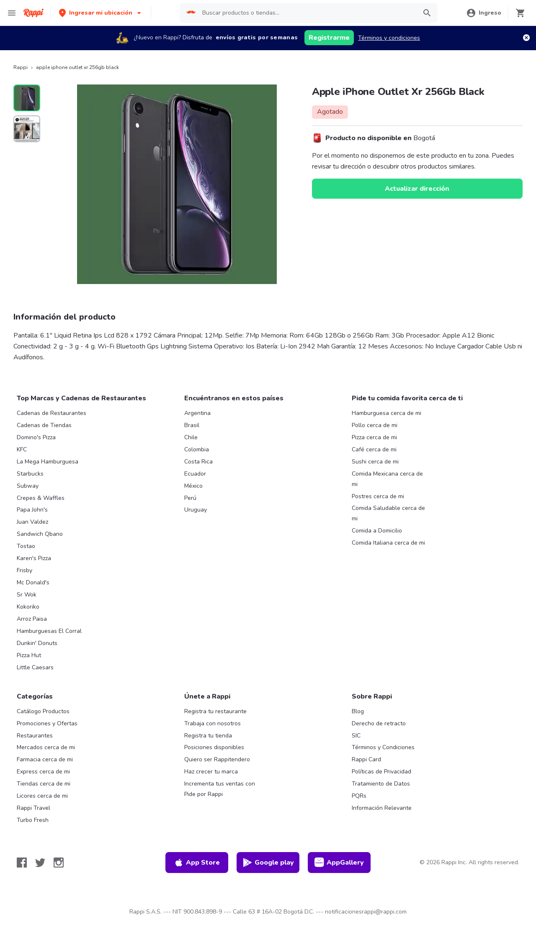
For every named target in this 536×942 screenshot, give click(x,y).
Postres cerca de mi (378, 496)
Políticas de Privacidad (381, 772)
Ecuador (195, 474)
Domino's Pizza (36, 437)
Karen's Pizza (34, 558)
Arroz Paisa (32, 619)
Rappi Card (366, 759)
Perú (190, 498)
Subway (28, 486)
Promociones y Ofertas (47, 723)
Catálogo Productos (43, 711)
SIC (356, 736)
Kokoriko (28, 607)
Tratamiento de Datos (381, 784)
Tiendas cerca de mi (43, 784)
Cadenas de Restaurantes (51, 413)
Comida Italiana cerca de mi (388, 543)
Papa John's (32, 510)
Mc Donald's (33, 582)
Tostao (26, 546)
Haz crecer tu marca (211, 772)
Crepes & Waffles (40, 498)
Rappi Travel (33, 808)
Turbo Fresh (33, 820)
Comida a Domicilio (377, 531)
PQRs (359, 796)
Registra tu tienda (208, 736)
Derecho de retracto (379, 723)
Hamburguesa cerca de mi (386, 413)
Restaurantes (35, 736)
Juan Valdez (32, 522)
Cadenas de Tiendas (44, 425)
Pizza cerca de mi (374, 437)
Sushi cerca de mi (375, 462)
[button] (100, 12)
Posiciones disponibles (214, 747)
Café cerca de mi (374, 449)
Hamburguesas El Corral (49, 631)
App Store (197, 863)
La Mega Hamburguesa (47, 462)
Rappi (20, 67)
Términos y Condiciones (383, 747)
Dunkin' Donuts (37, 643)
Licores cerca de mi (42, 796)
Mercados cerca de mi (46, 747)
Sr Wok (26, 595)
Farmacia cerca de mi (45, 759)
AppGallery (339, 863)
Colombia (196, 449)
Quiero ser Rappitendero (217, 759)
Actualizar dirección (417, 188)
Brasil (191, 425)
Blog (358, 711)
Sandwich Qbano (40, 534)
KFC (22, 449)
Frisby (24, 570)
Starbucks (30, 474)
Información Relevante (382, 808)
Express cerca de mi (43, 772)
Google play (268, 863)
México (193, 486)
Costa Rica (198, 462)
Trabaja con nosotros (212, 723)
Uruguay (195, 510)
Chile (191, 437)
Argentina (197, 413)
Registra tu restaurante (215, 711)
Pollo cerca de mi (374, 425)
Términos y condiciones (389, 38)
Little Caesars (35, 667)
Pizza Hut (29, 655)
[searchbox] (307, 13)
